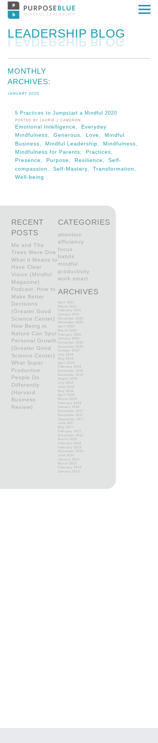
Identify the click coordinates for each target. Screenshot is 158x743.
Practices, (100, 152)
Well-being (29, 177)
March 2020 (67, 330)
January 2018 (68, 407)
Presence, (30, 160)
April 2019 (66, 363)
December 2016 (70, 435)
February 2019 (69, 366)
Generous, (69, 135)
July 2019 (65, 354)
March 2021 (67, 306)
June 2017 (66, 423)
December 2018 (70, 370)
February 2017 (69, 431)
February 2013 (69, 467)
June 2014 (66, 455)
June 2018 (66, 387)
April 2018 (66, 394)
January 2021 (68, 314)
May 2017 (65, 427)
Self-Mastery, (73, 169)
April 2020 (66, 326)
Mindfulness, (121, 144)
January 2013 (68, 471)
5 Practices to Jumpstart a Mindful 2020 (66, 113)
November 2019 (70, 346)
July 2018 (65, 382)
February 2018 (69, 403)
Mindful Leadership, (74, 144)
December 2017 (70, 411)
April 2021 (66, 302)
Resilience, (91, 160)
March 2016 (67, 439)
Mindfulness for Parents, (50, 152)
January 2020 (68, 338)
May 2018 (65, 391)
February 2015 (69, 447)
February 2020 (69, 334)
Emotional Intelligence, (48, 127)
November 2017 (70, 415)
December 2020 (70, 318)
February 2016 (69, 443)
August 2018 (67, 378)
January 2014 (68, 459)
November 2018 (70, 375)
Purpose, (60, 160)
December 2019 (70, 342)
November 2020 (70, 322)
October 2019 (68, 350)
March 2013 (67, 463)
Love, (95, 135)
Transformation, (115, 169)
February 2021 (69, 310)
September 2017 (71, 419)
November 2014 (70, 451)
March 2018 (67, 399)
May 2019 (65, 358)
